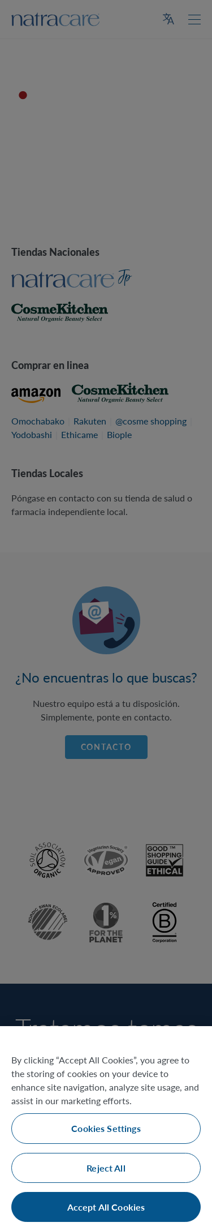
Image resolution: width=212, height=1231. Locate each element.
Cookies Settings (106, 1128)
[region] (106, 1128)
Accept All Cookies (106, 1207)
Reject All (106, 1168)
